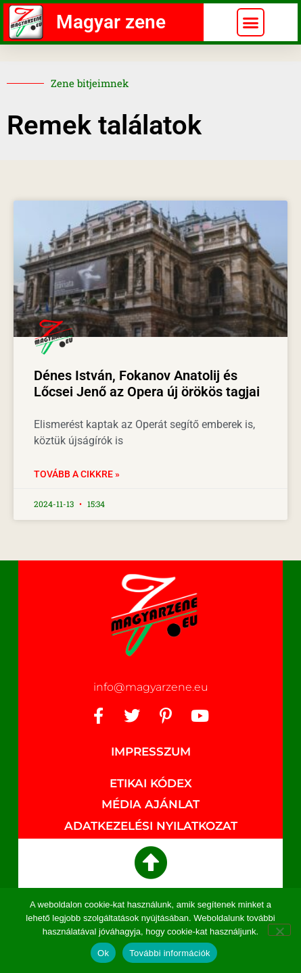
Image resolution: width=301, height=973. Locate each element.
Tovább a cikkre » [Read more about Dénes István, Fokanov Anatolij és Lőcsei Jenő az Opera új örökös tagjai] (77, 474)
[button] (251, 22)
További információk (169, 953)
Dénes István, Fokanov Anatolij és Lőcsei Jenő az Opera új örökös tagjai (147, 383)
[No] (279, 930)
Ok (103, 953)
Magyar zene (111, 22)
